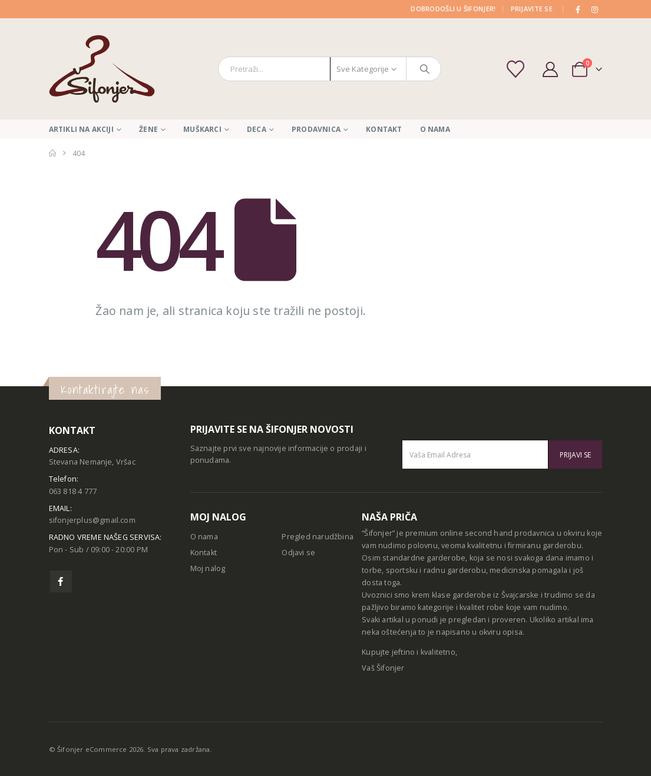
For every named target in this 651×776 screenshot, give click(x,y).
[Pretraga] (425, 69)
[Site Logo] (102, 69)
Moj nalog (208, 568)
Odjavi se (298, 553)
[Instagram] (595, 9)
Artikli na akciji (81, 129)
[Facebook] (578, 9)
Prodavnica (316, 129)
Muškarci (202, 129)
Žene (148, 129)
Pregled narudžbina (317, 537)
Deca (256, 129)
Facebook (61, 581)
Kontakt (384, 129)
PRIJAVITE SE (532, 8)
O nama (435, 129)
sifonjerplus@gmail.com (92, 520)
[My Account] (550, 69)
